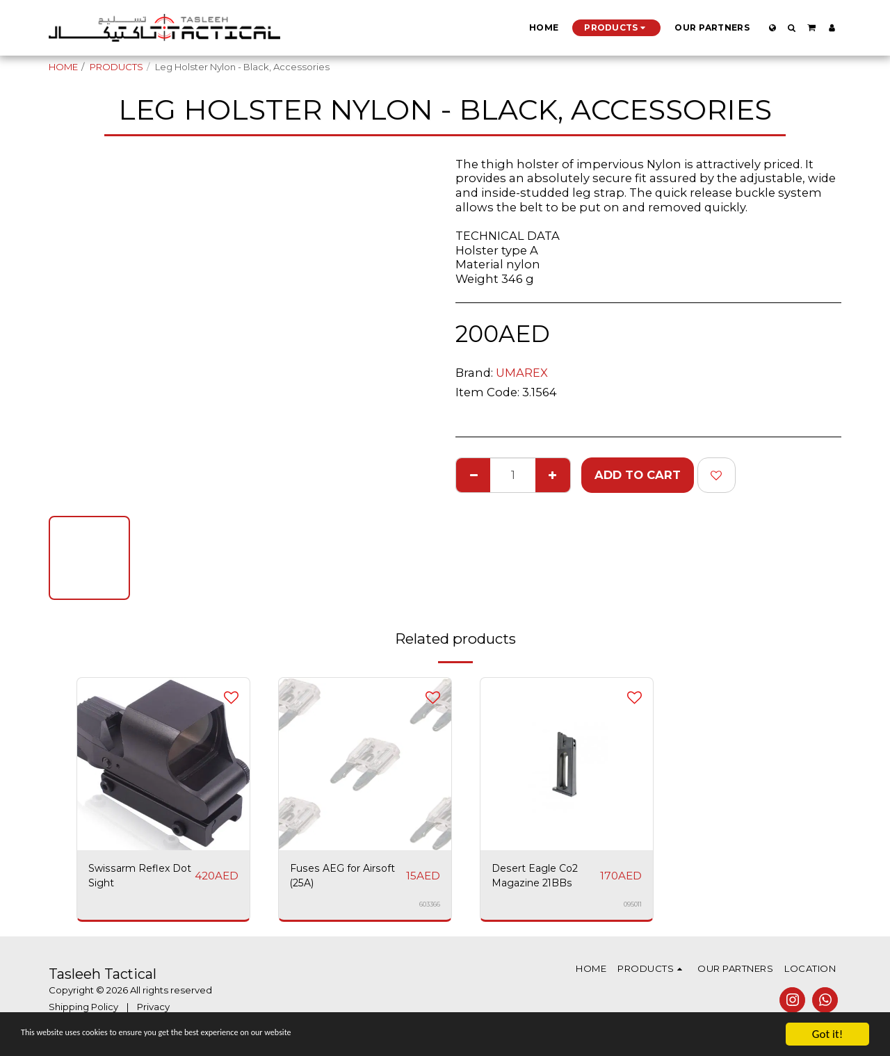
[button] (792, 28)
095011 (631, 908)
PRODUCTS (116, 66)
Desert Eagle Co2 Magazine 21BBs (542, 878)
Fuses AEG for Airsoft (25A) (331, 878)
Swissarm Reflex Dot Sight (136, 878)
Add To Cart (637, 475)
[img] (566, 764)
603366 (429, 908)
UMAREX (522, 373)
